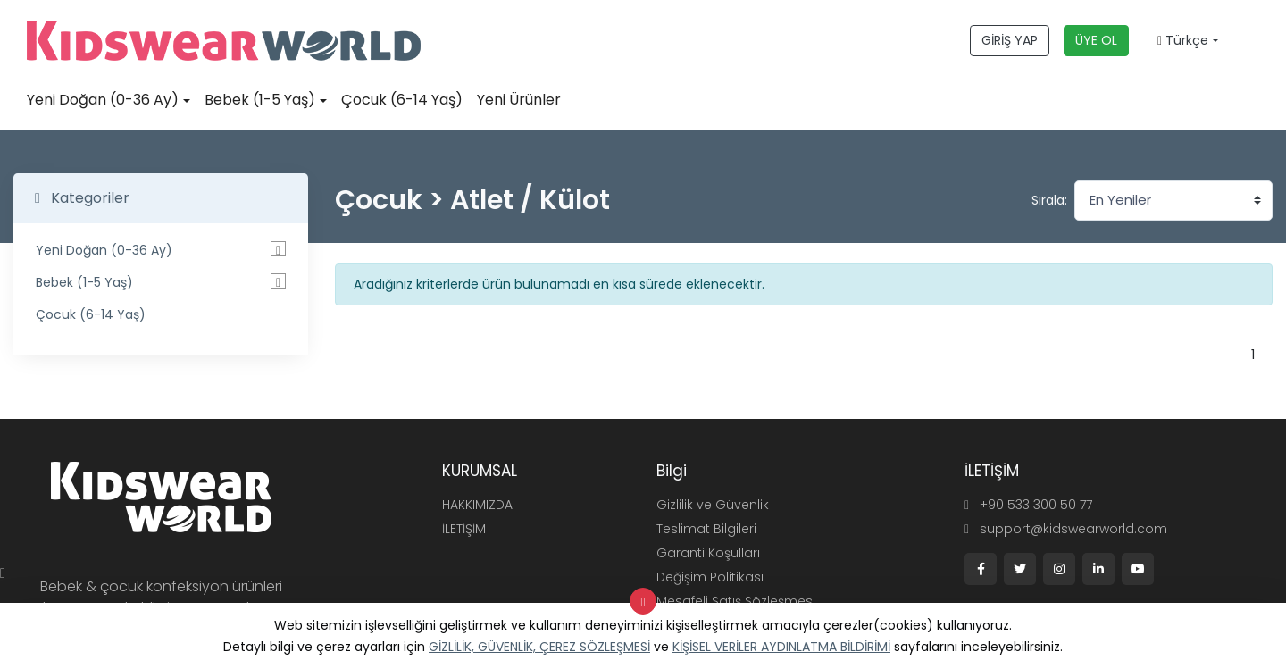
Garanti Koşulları (708, 553)
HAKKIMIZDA (477, 505)
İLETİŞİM (464, 529)
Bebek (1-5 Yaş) (260, 99)
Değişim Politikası (710, 577)
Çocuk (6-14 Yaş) (402, 99)
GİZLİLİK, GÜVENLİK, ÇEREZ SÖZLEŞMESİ (539, 647)
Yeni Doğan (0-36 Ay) (103, 99)
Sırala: (1049, 200)
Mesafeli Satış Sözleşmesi (735, 601)
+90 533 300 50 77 (1028, 505)
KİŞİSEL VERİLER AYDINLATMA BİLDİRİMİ (781, 647)
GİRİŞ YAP (1009, 40)
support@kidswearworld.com (1065, 529)
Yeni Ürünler (519, 99)
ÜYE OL (1096, 40)
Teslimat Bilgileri (706, 529)
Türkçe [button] (1182, 40)
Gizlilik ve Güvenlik (712, 505)
